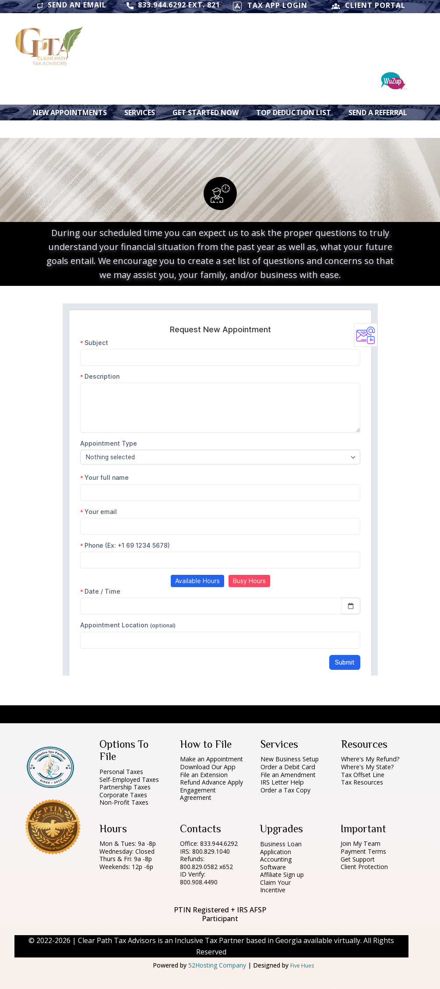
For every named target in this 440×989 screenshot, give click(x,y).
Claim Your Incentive (275, 886)
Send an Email (71, 5)
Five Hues (302, 965)
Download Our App (208, 767)
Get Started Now (205, 112)
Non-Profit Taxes (123, 802)
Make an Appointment (211, 759)
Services (139, 112)
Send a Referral (377, 112)
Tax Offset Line (362, 775)
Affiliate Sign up (282, 874)
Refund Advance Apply (211, 782)
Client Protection (364, 866)
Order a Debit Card (287, 767)
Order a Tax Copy (285, 790)
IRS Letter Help (282, 782)
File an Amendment (288, 775)
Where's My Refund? (370, 759)
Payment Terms (363, 851)
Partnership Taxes (125, 787)
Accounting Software (276, 863)
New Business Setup (289, 759)
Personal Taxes (121, 771)
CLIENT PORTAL (368, 6)
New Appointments (70, 112)
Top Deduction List (293, 112)
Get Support (358, 859)
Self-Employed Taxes (129, 779)
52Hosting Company (217, 965)
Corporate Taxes (123, 795)
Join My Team (360, 843)
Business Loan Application (281, 848)
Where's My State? (368, 767)
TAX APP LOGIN (269, 6)
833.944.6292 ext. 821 (173, 5)
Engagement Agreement (198, 794)
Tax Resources (362, 782)
